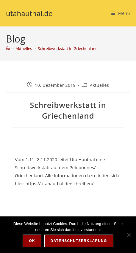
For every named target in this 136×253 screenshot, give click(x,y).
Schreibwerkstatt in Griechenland (68, 48)
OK (32, 241)
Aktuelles (99, 85)
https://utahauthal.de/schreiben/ (59, 183)
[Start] (8, 48)
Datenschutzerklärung (79, 241)
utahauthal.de (29, 13)
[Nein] (129, 235)
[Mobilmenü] (120, 13)
